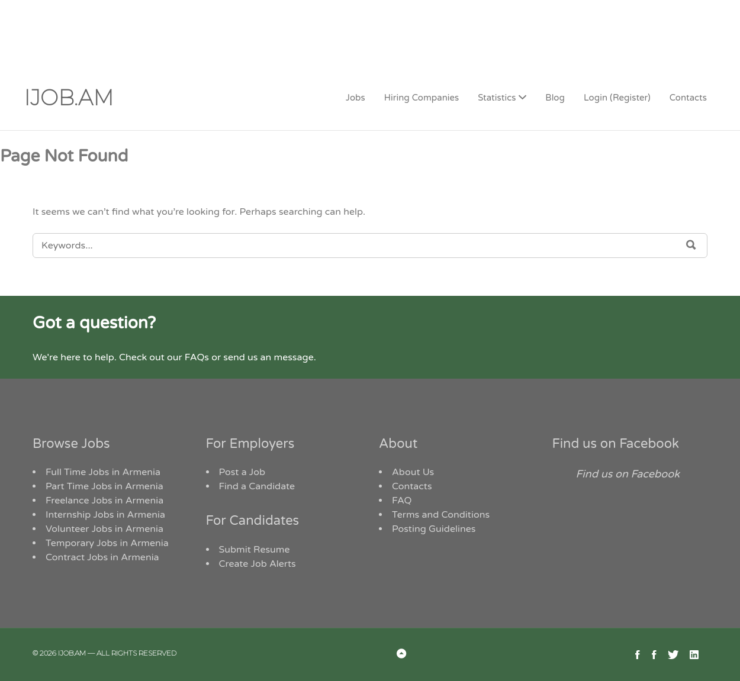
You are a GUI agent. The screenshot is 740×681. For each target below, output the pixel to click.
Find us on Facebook (616, 443)
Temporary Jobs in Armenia (107, 543)
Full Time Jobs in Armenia (103, 472)
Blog (555, 97)
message (293, 357)
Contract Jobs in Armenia (102, 557)
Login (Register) (617, 97)
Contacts (688, 97)
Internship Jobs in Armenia (105, 515)
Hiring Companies (421, 97)
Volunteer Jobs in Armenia (104, 529)
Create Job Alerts (257, 564)
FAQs (197, 357)
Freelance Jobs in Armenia (104, 500)
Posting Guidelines (433, 529)
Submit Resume (254, 550)
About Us (413, 472)
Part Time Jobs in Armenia (104, 486)
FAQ (402, 500)
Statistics (497, 97)
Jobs (355, 97)
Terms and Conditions (441, 515)
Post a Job (242, 472)
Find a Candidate (257, 486)
